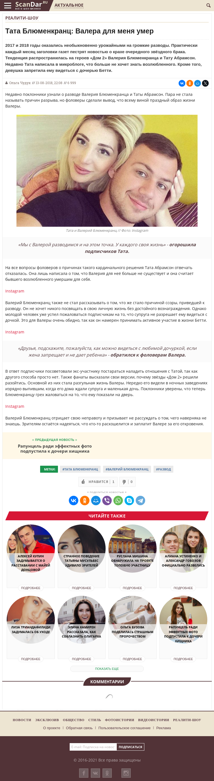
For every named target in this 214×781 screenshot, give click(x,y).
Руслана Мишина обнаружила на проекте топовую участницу (132, 560)
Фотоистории (119, 720)
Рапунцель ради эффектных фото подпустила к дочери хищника (55, 448)
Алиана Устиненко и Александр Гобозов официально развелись (183, 560)
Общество (73, 720)
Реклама (163, 728)
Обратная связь (79, 728)
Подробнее (30, 588)
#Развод (163, 469)
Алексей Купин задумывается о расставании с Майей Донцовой (30, 563)
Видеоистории (153, 720)
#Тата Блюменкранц (80, 469)
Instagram (14, 291)
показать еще (107, 668)
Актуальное (69, 5)
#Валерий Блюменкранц (127, 469)
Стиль (94, 720)
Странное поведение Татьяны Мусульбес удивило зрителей (81, 560)
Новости (22, 720)
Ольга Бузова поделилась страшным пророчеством (132, 631)
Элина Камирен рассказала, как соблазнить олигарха (81, 631)
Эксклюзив (47, 720)
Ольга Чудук (20, 82)
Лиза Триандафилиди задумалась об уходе (30, 629)
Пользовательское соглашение (124, 728)
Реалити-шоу (22, 18)
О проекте (51, 728)
